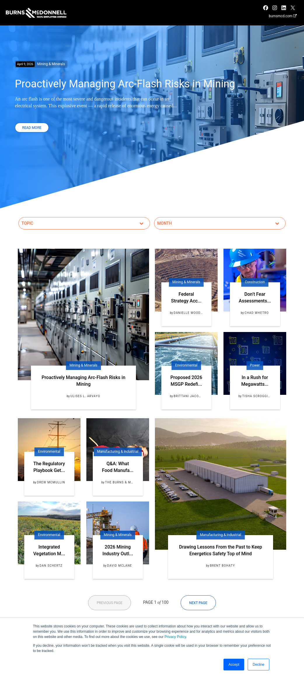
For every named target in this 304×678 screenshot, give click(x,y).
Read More (31, 128)
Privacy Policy (175, 637)
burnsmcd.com (283, 16)
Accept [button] (233, 665)
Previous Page (109, 603)
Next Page (198, 603)
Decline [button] (258, 665)
